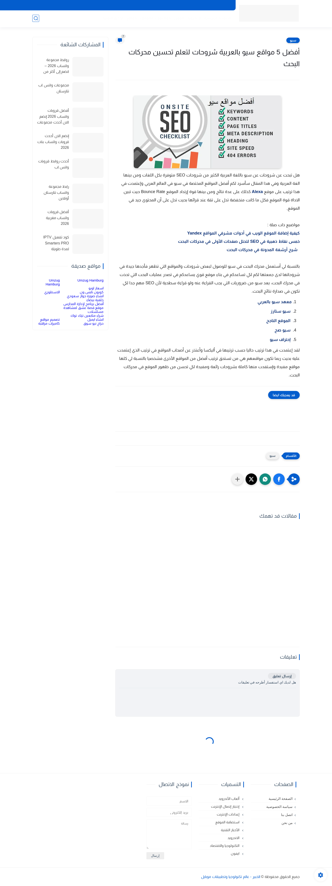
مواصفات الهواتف (155, 18)
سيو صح (282, 330)
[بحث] (35, 18)
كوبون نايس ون (92, 292)
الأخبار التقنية (112, 18)
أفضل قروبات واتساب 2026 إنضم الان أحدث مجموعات (53, 116)
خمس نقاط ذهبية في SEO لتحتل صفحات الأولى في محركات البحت (239, 241)
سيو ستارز (280, 311)
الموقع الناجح (278, 320)
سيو (293, 40)
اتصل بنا (194, 5)
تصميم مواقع (50, 319)
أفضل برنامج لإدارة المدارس (83, 304)
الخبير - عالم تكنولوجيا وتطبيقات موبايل (230, 877)
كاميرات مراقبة (49, 323)
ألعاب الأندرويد (229, 799)
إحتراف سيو (280, 339)
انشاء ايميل (95, 319)
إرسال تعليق (282, 676)
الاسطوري (52, 292)
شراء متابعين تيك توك (87, 315)
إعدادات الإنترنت (228, 814)
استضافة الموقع (227, 822)
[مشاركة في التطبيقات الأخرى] (237, 479)
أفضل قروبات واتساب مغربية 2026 (57, 218)
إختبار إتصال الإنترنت (225, 806)
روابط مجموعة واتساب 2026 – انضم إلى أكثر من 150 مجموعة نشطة (53, 66)
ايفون (178, 18)
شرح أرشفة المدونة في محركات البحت (263, 249)
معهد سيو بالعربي (274, 301)
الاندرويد (193, 18)
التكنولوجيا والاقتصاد (225, 846)
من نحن (177, 5)
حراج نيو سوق (93, 323)
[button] (279, 479)
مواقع (131, 18)
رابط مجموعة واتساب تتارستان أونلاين (56, 192)
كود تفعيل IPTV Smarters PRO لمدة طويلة (56, 243)
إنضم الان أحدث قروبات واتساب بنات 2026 (53, 142)
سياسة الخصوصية (218, 5)
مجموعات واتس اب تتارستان (53, 88)
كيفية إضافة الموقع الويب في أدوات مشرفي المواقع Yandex (243, 233)
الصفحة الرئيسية (217, 18)
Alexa (257, 191)
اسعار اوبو (96, 288)
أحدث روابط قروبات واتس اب (53, 164)
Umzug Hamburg (90, 280)
